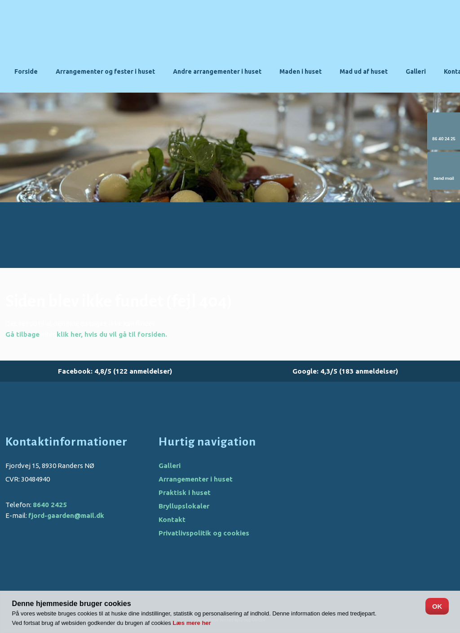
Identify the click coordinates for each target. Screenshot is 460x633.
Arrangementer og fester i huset (105, 71)
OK (437, 606)
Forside (26, 71)
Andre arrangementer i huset (217, 71)
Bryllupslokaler (184, 506)
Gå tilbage (22, 334)
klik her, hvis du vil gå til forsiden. (112, 334)
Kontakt (172, 519)
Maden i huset (300, 71)
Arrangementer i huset (196, 479)
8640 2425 (50, 504)
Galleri (416, 71)
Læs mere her (191, 623)
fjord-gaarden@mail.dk (66, 515)
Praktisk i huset (185, 492)
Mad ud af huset (364, 71)
